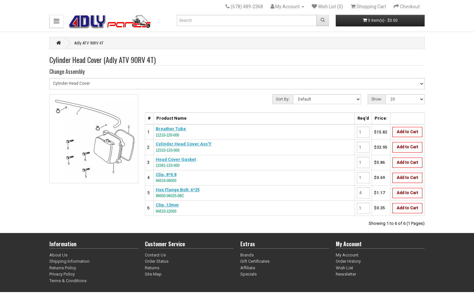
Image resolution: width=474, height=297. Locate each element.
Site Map (153, 274)
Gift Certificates (255, 261)
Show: (376, 99)
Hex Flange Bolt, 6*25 (177, 189)
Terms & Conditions (68, 280)
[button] (56, 21)
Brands (247, 254)
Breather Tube (171, 128)
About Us (58, 254)
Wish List (344, 267)
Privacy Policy (62, 274)
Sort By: (283, 99)
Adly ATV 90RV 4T (89, 43)
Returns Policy (62, 267)
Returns (152, 267)
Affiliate (247, 267)
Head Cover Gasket (176, 159)
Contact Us (155, 254)
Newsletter (346, 274)
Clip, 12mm (167, 204)
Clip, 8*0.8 (166, 174)
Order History (348, 261)
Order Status (157, 261)
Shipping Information (69, 261)
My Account (347, 254)
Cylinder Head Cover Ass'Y (183, 143)
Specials (248, 274)
